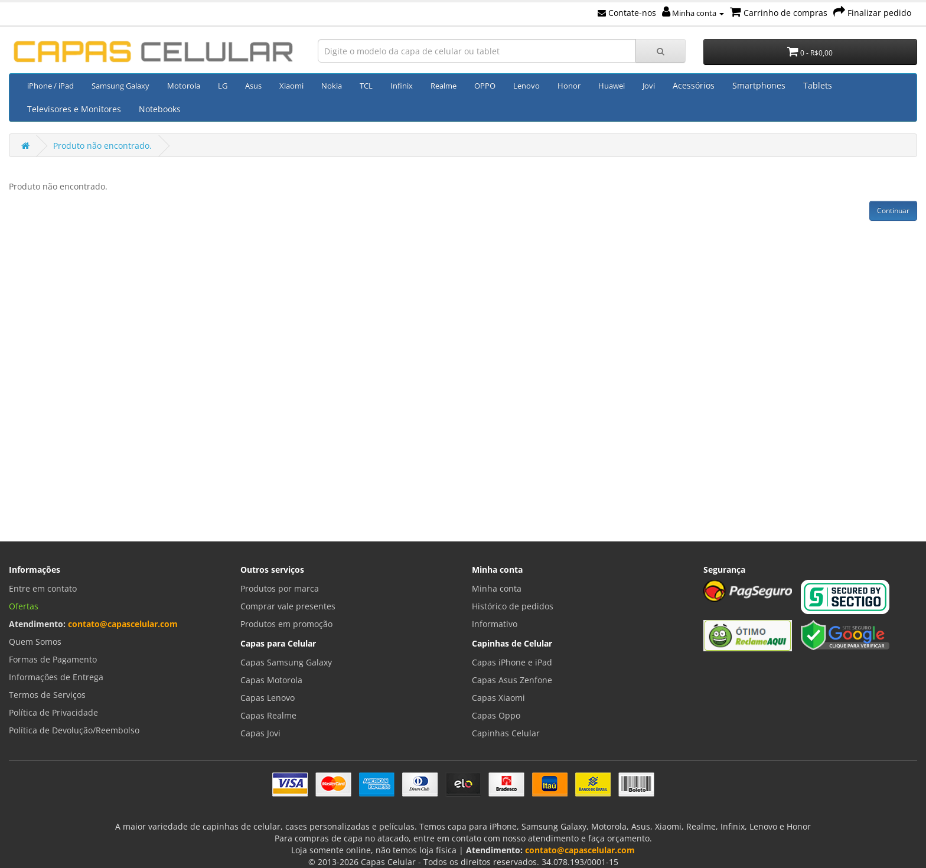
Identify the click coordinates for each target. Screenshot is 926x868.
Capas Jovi (260, 733)
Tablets (817, 85)
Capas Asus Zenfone (512, 680)
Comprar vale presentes (287, 606)
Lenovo (526, 85)
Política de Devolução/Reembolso (74, 730)
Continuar (893, 210)
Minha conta (693, 13)
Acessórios (694, 85)
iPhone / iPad (50, 85)
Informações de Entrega (56, 677)
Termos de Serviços (47, 694)
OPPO (484, 85)
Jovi (649, 85)
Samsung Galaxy (120, 85)
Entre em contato (43, 588)
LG (222, 85)
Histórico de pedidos (512, 606)
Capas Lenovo (267, 697)
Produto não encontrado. (102, 145)
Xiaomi (291, 85)
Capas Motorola (271, 680)
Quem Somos (35, 641)
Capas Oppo (496, 715)
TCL (366, 85)
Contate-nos (627, 12)
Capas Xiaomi (498, 697)
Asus (253, 85)
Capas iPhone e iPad (512, 662)
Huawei (611, 85)
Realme (444, 85)
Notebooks (160, 109)
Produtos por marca (279, 588)
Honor (569, 85)
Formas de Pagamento (53, 659)
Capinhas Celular (506, 733)
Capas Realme (268, 715)
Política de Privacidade (53, 712)
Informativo (494, 623)
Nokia (331, 85)
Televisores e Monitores (74, 109)
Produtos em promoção (286, 623)
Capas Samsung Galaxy (286, 662)
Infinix (401, 85)
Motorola (183, 85)
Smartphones (758, 85)
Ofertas (23, 606)
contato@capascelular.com (123, 623)
